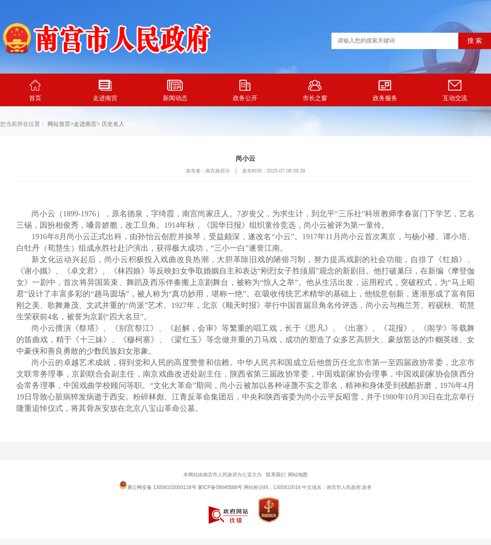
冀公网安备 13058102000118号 (157, 485)
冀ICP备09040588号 (220, 487)
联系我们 (276, 475)
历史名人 (112, 124)
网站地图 (298, 475)
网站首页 (58, 124)
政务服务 (385, 90)
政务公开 (245, 90)
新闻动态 (175, 90)
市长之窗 (315, 90)
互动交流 (455, 90)
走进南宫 (105, 90)
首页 (35, 90)
